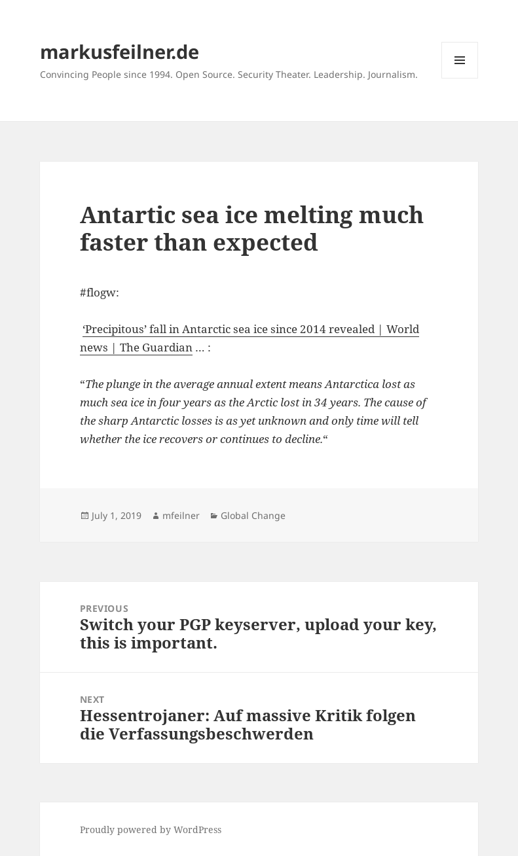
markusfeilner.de (119, 51)
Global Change (253, 515)
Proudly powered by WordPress (150, 829)
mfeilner (181, 515)
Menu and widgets (460, 78)
